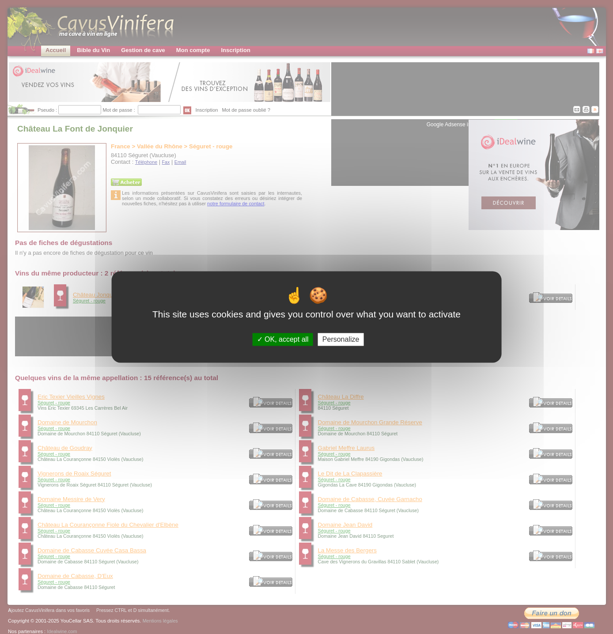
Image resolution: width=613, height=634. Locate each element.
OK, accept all (283, 339)
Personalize (340, 339)
